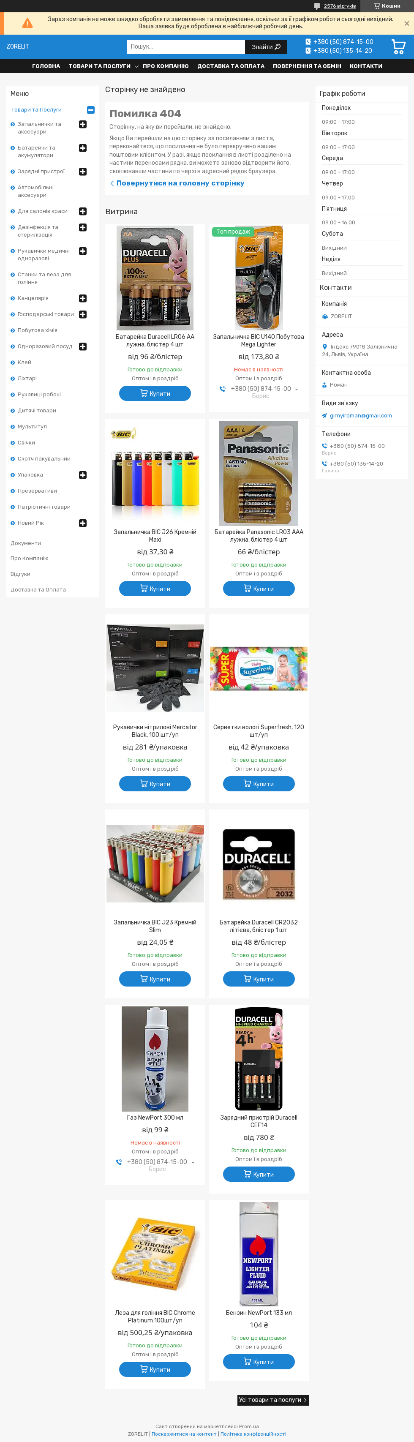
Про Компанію (166, 66)
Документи (26, 543)
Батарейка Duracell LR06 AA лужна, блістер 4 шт (155, 340)
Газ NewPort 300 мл (155, 1117)
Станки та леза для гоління (44, 278)
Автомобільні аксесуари (36, 191)
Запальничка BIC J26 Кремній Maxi (155, 536)
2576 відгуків (340, 6)
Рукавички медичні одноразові (44, 255)
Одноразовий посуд (45, 346)
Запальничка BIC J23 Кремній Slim (155, 926)
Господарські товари (46, 314)
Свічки (26, 442)
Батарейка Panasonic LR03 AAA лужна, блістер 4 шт (259, 536)
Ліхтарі (27, 378)
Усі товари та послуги (270, 1400)
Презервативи (37, 491)
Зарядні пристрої (41, 171)
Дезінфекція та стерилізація (38, 231)
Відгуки (20, 574)
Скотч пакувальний (44, 458)
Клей (24, 362)
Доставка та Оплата (230, 66)
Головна (46, 66)
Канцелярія (33, 298)
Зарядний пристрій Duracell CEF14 (259, 1121)
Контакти (366, 66)
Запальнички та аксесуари (39, 128)
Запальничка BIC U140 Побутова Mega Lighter (258, 340)
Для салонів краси (43, 211)
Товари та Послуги (99, 66)
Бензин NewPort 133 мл (259, 1313)
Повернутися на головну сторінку (181, 183)
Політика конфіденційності (253, 1434)
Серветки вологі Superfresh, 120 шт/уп (258, 731)
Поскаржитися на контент (184, 1434)
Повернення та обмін (307, 66)
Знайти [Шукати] (263, 46)
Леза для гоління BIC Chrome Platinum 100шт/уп (155, 1316)
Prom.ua (249, 1426)
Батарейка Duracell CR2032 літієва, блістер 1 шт (259, 926)
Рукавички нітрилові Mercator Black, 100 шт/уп (155, 731)
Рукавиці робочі (39, 394)
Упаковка (30, 475)
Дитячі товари (37, 410)
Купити (160, 394)
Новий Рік (31, 523)
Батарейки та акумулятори (36, 151)
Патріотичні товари (44, 507)
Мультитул (32, 426)
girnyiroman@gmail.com (361, 415)
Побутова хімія (37, 330)
